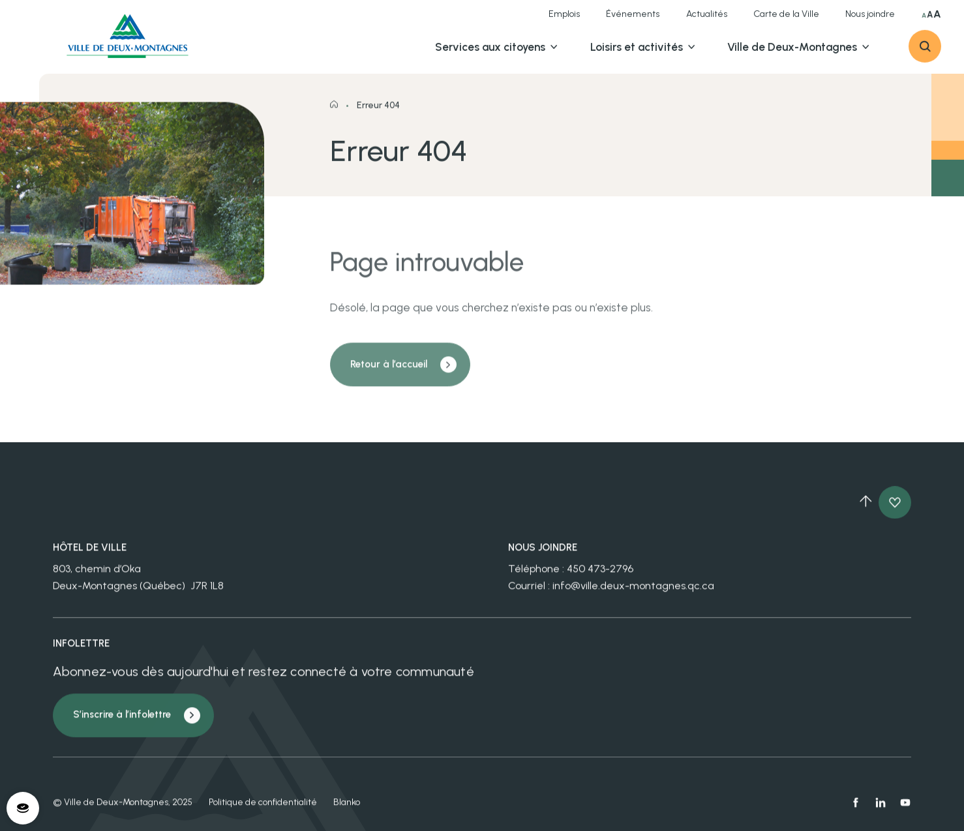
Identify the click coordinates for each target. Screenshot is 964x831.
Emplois (564, 20)
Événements (632, 20)
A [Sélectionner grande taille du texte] (930, 20)
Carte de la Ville (786, 20)
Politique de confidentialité (263, 809)
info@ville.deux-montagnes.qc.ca (633, 592)
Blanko (346, 809)
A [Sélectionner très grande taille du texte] (937, 20)
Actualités (706, 20)
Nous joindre (870, 20)
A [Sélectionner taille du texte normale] (924, 21)
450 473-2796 (600, 576)
